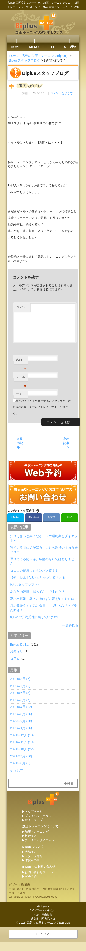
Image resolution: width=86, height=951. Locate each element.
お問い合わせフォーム (40, 872)
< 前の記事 (20, 443)
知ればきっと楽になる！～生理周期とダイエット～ (44, 538)
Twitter (15, 517)
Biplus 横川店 (19, 644)
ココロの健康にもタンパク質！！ (34, 570)
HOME (15, 43)
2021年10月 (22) (22, 749)
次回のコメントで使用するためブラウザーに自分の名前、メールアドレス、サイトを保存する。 (42, 407)
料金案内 (31, 836)
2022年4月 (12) (21, 707)
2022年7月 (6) (20, 686)
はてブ (51, 517)
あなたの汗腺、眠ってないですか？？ (37, 591)
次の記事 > (66, 443)
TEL (52, 43)
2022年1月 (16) (21, 728)
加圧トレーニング (37, 831)
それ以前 (16, 770)
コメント (22, 307)
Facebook (34, 517)
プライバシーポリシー (40, 816)
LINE (69, 517)
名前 (21, 361)
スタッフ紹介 (34, 856)
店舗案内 (31, 852)
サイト (20, 394)
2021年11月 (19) (22, 742)
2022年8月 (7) (20, 679)
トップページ (34, 811)
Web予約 (31, 876)
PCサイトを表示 (43, 934)
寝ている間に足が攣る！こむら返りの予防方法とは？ (44, 550)
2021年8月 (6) (20, 763)
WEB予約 (70, 43)
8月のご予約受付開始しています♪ (34, 617)
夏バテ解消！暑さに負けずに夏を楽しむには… (44, 599)
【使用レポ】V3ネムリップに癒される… (39, 577)
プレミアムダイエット (40, 840)
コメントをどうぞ (61, 93)
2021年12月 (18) (22, 735)
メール (21, 378)
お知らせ (16, 651)
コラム (15, 658)
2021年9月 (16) (21, 756)
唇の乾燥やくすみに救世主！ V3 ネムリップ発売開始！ (43, 608)
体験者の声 (32, 860)
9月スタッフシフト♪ (24, 584)
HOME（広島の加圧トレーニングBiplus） (39, 56)
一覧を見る (70, 625)
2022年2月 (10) (21, 721)
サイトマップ (34, 820)
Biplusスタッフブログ (24, 60)
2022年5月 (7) (20, 700)
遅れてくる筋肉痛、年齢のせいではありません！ (42, 561)
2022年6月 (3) (20, 693)
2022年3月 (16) (21, 714)
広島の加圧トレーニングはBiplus (48, 922)
